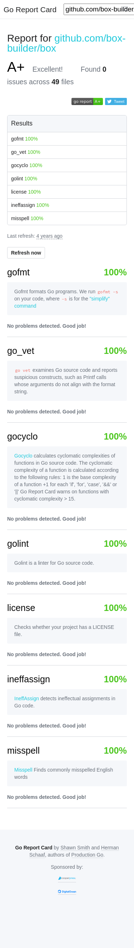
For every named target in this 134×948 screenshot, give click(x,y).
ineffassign (30, 205)
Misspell (23, 770)
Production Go (87, 855)
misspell (27, 218)
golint (24, 178)
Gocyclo (23, 456)
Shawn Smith (75, 847)
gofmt (24, 139)
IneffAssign (26, 698)
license (26, 192)
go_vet (25, 152)
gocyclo (26, 165)
